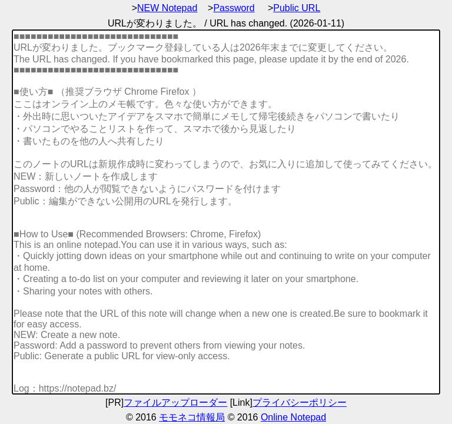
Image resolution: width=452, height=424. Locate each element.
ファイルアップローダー (175, 403)
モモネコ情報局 (192, 417)
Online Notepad (293, 417)
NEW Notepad (167, 8)
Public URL (296, 8)
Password (233, 8)
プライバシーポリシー (299, 403)
